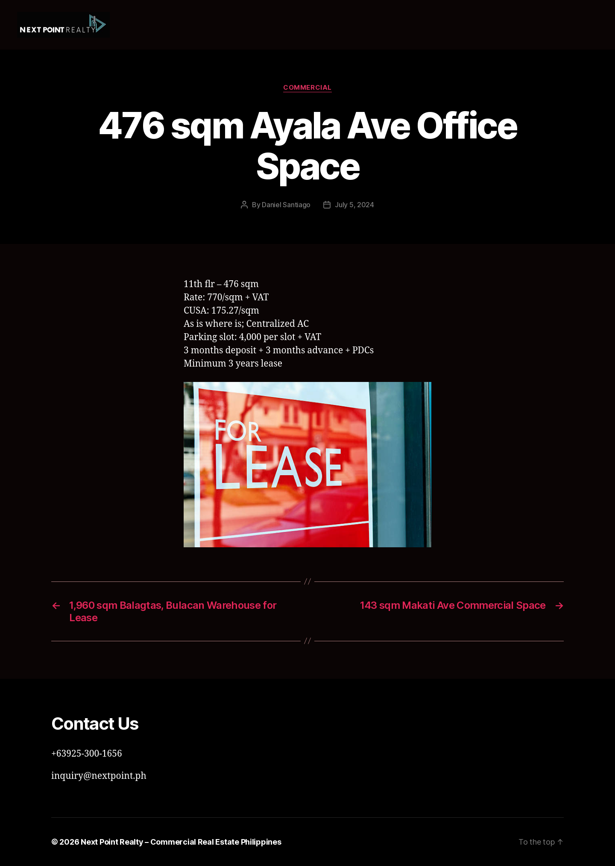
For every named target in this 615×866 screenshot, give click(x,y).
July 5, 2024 (354, 204)
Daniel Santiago (286, 204)
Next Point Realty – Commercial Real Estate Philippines (181, 841)
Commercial (307, 87)
